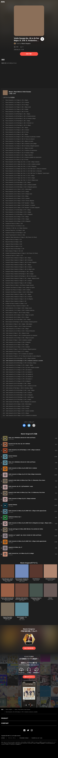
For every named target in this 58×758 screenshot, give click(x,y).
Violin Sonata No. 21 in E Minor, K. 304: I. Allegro (17, 328)
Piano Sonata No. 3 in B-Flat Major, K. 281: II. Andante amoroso (20, 116)
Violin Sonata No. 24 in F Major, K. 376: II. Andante (18, 347)
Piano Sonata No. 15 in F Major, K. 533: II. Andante (18, 198)
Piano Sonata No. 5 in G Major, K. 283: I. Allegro (17, 127)
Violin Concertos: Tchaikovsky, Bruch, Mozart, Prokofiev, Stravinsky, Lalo (21, 580)
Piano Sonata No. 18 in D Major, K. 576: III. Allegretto (18, 221)
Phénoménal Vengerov (50, 578)
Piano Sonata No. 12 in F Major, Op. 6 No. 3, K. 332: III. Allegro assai (22, 180)
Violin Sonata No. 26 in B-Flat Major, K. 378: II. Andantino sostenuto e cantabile (21, 711)
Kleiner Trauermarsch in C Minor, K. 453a (15, 235)
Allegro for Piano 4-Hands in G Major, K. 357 (16, 301)
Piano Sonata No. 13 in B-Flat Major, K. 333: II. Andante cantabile (21, 184)
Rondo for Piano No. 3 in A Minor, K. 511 (15, 225)
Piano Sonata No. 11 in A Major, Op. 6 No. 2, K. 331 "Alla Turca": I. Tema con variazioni (26, 168)
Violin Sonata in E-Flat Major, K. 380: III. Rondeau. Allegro (19, 388)
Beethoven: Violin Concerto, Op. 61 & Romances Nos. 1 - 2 (21, 599)
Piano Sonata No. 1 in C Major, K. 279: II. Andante (17, 102)
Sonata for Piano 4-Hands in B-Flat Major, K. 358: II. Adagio (19, 273)
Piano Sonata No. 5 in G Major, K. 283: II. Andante (17, 129)
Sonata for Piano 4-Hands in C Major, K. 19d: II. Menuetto (19, 260)
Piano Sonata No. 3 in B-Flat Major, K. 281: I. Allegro (18, 113)
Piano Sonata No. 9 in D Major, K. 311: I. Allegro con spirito (19, 148)
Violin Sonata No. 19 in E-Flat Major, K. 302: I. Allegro (18, 319)
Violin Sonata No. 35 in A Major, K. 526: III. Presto (17, 408)
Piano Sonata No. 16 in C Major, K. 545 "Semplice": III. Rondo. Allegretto (22, 207)
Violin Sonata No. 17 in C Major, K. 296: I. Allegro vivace (19, 308)
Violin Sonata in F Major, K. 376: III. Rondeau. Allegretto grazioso (21, 349)
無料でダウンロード (29, 676)
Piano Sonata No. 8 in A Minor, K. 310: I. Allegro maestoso (19, 155)
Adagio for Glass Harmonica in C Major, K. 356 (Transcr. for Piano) (21, 237)
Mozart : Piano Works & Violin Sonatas (20, 91)
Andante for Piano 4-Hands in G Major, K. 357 (16, 303)
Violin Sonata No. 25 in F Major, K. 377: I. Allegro (17, 351)
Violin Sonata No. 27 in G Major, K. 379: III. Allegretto (18, 381)
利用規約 (3, 738)
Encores (50, 598)
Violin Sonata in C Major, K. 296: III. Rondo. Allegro (17, 312)
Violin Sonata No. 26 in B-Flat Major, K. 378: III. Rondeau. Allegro (21, 363)
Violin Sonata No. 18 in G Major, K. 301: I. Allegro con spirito (20, 315)
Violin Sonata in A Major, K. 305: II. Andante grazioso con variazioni (21, 335)
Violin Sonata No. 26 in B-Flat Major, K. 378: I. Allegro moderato (21, 358)
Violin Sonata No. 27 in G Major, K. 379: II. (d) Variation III (19, 374)
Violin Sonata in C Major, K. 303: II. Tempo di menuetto (18, 326)
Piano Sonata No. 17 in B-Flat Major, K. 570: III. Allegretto (19, 214)
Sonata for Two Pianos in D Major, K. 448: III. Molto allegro (19, 292)
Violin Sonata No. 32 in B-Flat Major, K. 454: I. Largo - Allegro (20, 390)
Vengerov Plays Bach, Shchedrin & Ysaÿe (7, 618)
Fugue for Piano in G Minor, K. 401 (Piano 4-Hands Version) (20, 285)
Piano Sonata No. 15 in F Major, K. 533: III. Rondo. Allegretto (20, 200)
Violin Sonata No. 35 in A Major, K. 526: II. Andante (18, 406)
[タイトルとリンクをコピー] (33, 425)
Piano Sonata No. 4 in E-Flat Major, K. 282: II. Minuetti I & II (19, 123)
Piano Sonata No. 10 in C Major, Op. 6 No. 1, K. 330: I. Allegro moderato (22, 161)
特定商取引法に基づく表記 (37, 738)
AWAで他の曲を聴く (29, 648)
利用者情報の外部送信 (23, 738)
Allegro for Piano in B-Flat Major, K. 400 (15, 248)
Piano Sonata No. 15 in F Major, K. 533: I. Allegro (17, 196)
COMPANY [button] (5, 723)
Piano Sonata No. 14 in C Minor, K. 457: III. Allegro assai (19, 193)
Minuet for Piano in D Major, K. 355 (14, 241)
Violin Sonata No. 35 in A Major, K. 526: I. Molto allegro (18, 404)
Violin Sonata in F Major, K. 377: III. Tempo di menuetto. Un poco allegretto (23, 356)
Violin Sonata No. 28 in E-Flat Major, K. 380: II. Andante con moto (21, 385)
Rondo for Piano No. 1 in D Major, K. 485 (15, 230)
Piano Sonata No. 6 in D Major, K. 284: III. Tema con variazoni (20, 139)
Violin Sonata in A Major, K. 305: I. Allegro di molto (17, 333)
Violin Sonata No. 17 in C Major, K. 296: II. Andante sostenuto (20, 310)
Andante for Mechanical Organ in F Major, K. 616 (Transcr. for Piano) (22, 253)
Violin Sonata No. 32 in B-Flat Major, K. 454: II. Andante (19, 392)
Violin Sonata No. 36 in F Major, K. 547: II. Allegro (17, 413)
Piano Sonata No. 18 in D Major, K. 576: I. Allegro (17, 216)
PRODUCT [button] (4, 718)
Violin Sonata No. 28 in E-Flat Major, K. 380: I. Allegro (18, 383)
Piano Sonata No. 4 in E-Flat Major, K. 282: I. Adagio (18, 120)
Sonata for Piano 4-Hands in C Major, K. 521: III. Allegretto (19, 299)
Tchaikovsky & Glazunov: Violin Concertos (36, 599)
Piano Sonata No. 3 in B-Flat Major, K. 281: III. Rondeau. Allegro (21, 118)
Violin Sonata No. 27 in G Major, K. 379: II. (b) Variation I (19, 369)
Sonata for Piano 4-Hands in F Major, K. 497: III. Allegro (19, 283)
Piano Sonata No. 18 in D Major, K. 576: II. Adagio (17, 219)
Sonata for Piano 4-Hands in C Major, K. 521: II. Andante (19, 296)
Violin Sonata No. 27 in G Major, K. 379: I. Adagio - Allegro (19, 365)
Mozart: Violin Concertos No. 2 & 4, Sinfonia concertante (7, 599)
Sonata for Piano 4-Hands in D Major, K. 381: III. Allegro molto (20, 269)
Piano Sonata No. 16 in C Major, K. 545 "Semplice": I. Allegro (20, 203)
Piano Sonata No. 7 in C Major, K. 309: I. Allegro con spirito (19, 141)
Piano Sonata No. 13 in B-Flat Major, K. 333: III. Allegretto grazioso (21, 187)
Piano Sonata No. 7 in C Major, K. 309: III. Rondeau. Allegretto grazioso (22, 145)
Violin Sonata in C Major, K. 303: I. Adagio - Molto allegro (19, 324)
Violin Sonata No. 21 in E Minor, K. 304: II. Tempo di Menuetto (20, 331)
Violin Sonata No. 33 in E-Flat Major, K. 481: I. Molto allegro (20, 397)
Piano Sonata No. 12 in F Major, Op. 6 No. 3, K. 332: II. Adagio (20, 177)
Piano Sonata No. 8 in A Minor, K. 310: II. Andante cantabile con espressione (23, 157)
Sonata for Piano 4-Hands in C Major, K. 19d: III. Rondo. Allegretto (21, 262)
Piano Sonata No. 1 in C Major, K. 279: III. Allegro (17, 104)
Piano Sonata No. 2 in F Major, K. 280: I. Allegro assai (18, 107)
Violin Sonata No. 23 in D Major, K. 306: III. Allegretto (18, 342)
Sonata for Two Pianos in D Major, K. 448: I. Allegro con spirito (20, 287)
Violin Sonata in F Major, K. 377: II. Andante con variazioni (19, 353)
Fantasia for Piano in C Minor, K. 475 (14, 255)
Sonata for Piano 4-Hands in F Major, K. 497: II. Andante (19, 280)
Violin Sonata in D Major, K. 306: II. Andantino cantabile (19, 340)
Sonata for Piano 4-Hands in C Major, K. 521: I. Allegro (18, 294)
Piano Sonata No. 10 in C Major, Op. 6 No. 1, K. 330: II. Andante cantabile (23, 164)
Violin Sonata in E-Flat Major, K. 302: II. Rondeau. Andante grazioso (21, 321)
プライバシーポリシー (12, 738)
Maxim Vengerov (26, 43)
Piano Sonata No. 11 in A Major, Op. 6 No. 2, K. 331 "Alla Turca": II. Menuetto (24, 171)
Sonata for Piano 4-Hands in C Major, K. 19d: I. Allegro (18, 257)
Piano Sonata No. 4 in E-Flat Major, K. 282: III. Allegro (18, 125)
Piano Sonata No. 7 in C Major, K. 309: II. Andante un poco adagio (21, 143)
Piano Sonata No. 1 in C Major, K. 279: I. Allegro (17, 100)
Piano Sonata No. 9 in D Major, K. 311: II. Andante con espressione (21, 150)
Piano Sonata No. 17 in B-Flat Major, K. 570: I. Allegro (18, 209)
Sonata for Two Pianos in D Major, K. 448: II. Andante (18, 289)
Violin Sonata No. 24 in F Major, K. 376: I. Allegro (17, 344)
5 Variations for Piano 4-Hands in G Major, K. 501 (17, 305)
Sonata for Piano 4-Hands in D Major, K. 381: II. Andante (19, 267)
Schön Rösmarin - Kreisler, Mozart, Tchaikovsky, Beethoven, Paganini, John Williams (7, 580)
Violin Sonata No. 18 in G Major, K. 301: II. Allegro (17, 317)
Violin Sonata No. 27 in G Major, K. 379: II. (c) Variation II (19, 372)
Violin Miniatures (36, 578)
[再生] (42, 39)
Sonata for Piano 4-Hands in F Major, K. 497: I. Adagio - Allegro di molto (22, 278)
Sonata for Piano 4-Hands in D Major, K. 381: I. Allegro (18, 264)
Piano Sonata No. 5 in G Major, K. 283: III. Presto (17, 132)
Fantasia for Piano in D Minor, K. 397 (14, 223)
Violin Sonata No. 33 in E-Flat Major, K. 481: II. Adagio (18, 399)
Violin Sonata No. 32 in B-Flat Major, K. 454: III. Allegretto (19, 394)
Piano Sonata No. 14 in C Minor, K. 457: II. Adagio (17, 191)
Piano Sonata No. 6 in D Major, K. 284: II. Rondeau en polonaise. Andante (23, 136)
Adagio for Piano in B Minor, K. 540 (14, 244)
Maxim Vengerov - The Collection (22, 618)
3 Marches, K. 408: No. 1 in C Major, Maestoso (16, 228)
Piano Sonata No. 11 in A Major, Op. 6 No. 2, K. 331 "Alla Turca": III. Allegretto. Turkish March (27, 173)
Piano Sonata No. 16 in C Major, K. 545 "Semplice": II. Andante (20, 205)
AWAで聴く (29, 54)
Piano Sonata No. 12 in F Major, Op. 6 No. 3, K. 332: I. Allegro (20, 175)
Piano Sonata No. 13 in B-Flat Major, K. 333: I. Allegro (18, 182)
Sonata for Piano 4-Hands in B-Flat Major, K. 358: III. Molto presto (21, 276)
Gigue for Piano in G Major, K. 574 (14, 239)
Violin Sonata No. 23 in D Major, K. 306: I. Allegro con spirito (20, 337)
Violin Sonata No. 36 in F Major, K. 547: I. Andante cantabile (20, 410)
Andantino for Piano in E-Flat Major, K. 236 (16, 232)
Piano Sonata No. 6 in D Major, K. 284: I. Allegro (17, 134)
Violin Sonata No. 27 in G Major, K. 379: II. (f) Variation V (19, 378)
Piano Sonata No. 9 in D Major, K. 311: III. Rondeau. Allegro (20, 152)
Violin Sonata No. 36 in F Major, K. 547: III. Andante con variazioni (21, 415)
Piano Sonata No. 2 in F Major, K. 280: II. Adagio (17, 109)
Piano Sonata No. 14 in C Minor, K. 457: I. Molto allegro (18, 189)
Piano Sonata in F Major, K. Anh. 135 (14, 251)
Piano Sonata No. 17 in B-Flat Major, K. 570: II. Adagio (18, 212)
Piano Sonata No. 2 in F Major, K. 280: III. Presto (17, 111)
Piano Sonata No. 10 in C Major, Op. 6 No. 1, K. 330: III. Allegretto (21, 166)
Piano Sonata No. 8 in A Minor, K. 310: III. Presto (17, 159)
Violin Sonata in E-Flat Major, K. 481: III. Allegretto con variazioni (21, 401)
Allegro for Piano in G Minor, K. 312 (14, 246)
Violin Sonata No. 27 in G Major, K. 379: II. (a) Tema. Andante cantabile (22, 367)
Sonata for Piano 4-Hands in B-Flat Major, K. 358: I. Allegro (19, 271)
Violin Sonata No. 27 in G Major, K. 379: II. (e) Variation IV (19, 376)
